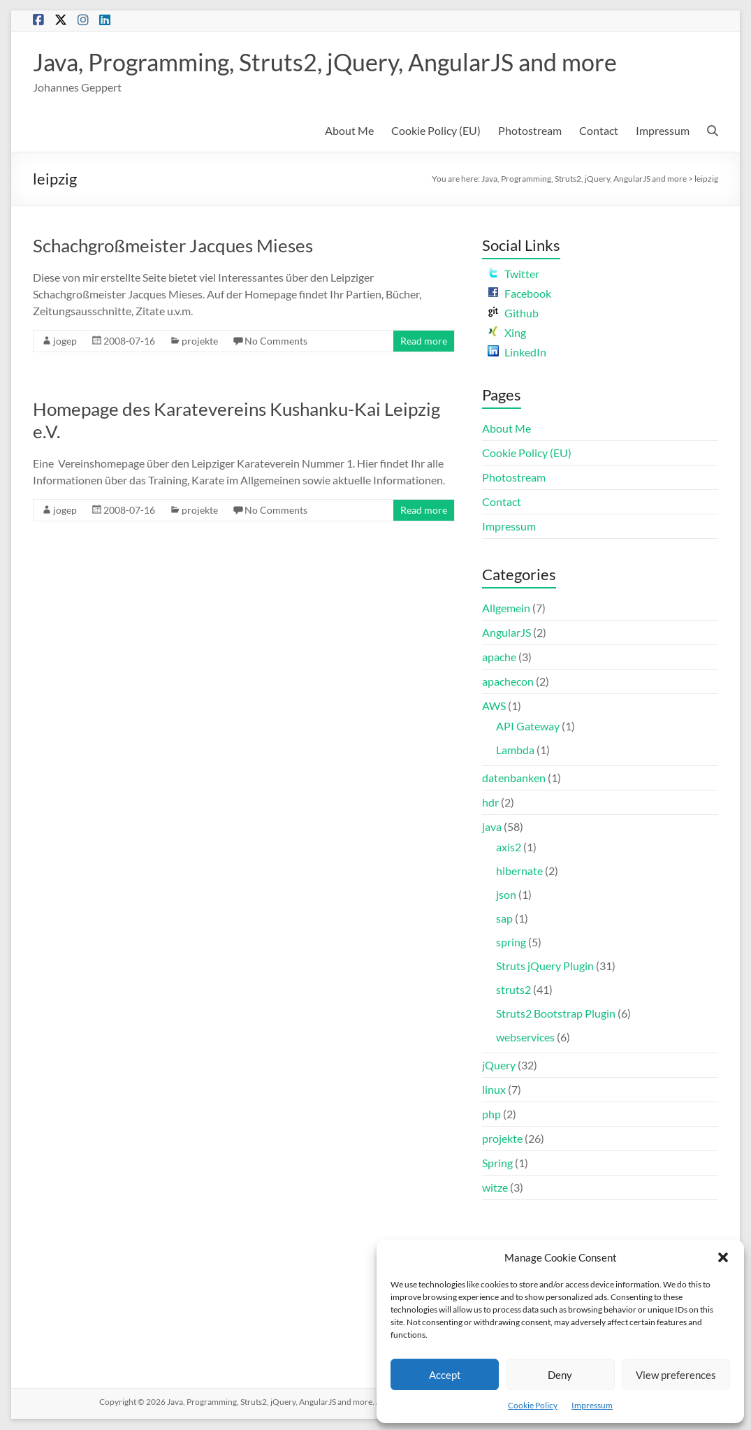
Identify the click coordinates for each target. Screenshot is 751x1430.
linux (494, 1090)
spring (511, 942)
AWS (494, 706)
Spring (497, 1163)
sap (504, 918)
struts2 (513, 990)
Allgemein (506, 608)
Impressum (592, 1405)
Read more (423, 341)
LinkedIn (517, 352)
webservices (525, 1037)
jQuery (499, 1065)
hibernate (519, 871)
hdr (490, 802)
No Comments (276, 341)
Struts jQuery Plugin (545, 966)
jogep (65, 341)
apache (499, 657)
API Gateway (528, 726)
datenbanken (514, 778)
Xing (507, 333)
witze (495, 1187)
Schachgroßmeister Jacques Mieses (173, 246)
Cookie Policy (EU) (436, 131)
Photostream (530, 131)
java (492, 827)
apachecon (508, 681)
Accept (445, 1374)
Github (513, 313)
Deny (560, 1374)
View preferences (676, 1374)
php (491, 1114)
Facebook (519, 294)
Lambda (515, 750)
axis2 (508, 847)
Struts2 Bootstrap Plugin (555, 1013)
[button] (723, 1257)
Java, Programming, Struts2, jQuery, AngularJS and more (341, 62)
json (506, 895)
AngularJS (506, 633)
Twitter (513, 274)
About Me (349, 131)
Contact (598, 131)
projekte (200, 341)
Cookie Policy (532, 1405)
